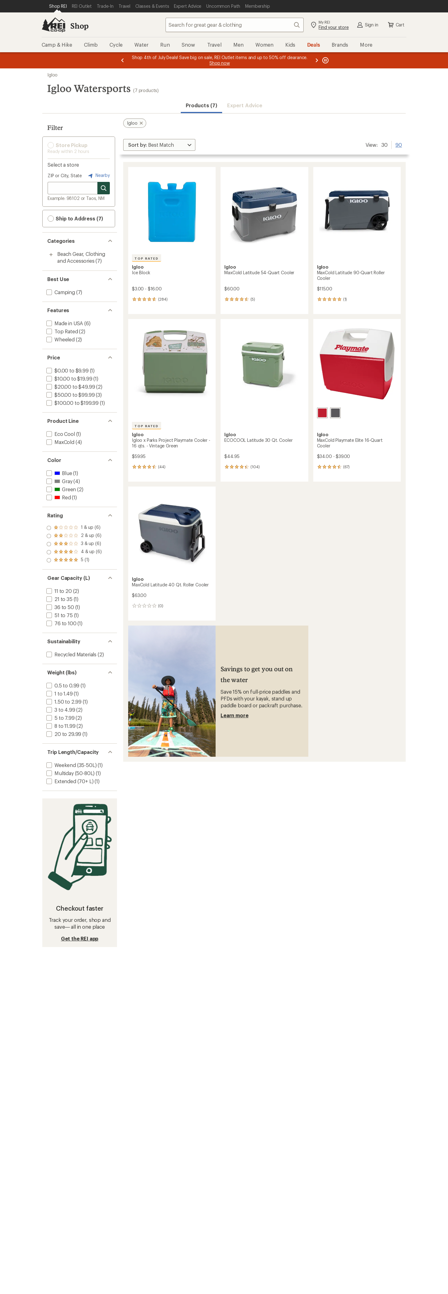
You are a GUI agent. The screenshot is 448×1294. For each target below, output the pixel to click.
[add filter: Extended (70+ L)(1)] (69, 781)
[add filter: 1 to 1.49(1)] (59, 693)
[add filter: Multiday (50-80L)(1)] (70, 773)
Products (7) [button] (201, 105)
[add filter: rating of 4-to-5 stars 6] (74, 536)
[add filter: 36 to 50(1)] (59, 607)
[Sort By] (159, 145)
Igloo (52, 74)
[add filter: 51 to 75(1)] (59, 615)
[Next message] (316, 60)
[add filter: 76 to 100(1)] (61, 623)
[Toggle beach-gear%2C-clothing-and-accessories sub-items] (51, 254)
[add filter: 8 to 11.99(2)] (60, 726)
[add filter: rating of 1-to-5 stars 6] (74, 560)
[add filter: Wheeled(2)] (60, 339)
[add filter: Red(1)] (58, 497)
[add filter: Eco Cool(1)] (60, 434)
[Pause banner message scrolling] (324, 60)
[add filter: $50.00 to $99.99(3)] (70, 395)
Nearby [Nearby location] (98, 175)
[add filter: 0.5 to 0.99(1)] (62, 685)
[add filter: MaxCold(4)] (59, 442)
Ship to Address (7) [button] (75, 218)
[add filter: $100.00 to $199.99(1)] (72, 403)
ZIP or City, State (65, 175)
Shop (79, 25)
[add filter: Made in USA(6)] (64, 323)
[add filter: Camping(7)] (60, 292)
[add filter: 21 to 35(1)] (58, 599)
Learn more (234, 715)
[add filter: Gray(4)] (58, 481)
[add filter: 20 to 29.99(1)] (63, 734)
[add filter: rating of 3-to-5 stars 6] (74, 544)
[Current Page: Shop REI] (58, 6)
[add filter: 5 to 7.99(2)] (60, 718)
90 (398, 144)
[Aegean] (335, 413)
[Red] (322, 413)
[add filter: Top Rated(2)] (61, 331)
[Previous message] (122, 60)
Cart (395, 25)
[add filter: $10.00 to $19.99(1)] (68, 378)
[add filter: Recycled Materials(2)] (70, 654)
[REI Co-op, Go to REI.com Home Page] (53, 24)
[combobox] (235, 25)
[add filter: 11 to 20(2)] (58, 591)
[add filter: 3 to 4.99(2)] (60, 710)
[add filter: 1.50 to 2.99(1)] (63, 702)
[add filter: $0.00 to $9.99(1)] (67, 370)
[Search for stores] (103, 188)
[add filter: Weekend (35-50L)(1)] (70, 765)
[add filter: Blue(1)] (58, 473)
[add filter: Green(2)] (60, 489)
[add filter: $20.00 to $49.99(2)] (70, 387)
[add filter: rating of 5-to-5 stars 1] (74, 528)
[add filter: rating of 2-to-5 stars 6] (74, 552)
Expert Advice (244, 105)
